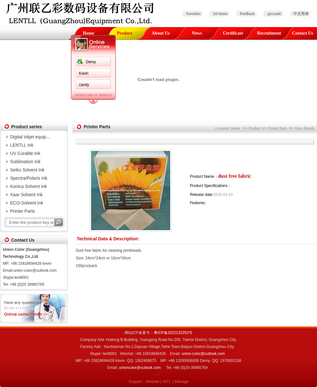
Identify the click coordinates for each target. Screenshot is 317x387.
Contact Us (302, 33)
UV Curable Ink (25, 153)
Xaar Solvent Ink (26, 194)
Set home (220, 13)
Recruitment (269, 33)
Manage (181, 381)
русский (274, 13)
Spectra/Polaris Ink (29, 178)
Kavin (83, 73)
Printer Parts (22, 211)
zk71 (167, 381)
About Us (161, 33)
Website (152, 381)
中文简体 (301, 13)
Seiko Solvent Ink (27, 169)
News (197, 33)
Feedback (247, 13)
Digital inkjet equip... (30, 136)
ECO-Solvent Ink (26, 202)
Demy (91, 62)
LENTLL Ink (21, 145)
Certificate (233, 33)
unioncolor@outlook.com (140, 367)
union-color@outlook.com (203, 353)
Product (124, 33)
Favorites (193, 13)
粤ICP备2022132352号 (173, 332)
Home (88, 33)
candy (84, 85)
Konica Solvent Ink (28, 186)
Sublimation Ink (25, 161)
